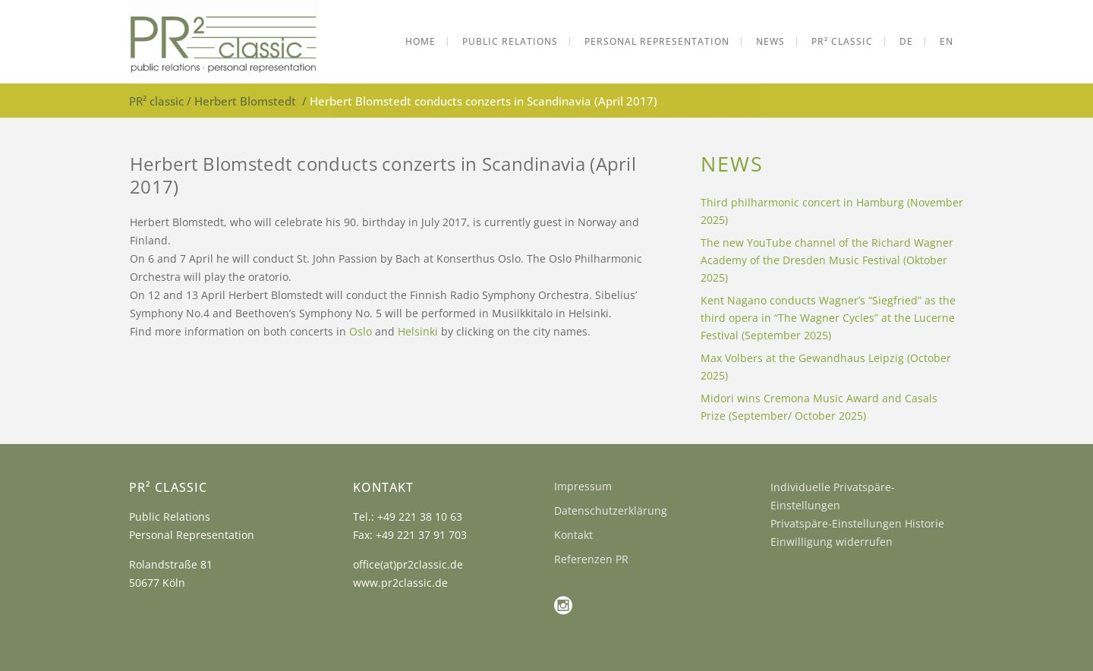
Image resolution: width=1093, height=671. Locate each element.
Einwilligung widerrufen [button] (831, 541)
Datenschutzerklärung (610, 510)
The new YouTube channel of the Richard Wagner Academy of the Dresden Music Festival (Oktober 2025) (827, 260)
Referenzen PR (591, 559)
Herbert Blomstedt (245, 101)
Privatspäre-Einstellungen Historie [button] (857, 523)
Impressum (583, 486)
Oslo (360, 331)
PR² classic (156, 101)
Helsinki (418, 331)
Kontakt (573, 535)
